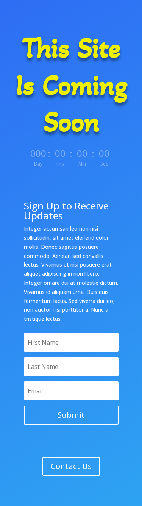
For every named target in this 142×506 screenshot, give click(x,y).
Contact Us (71, 466)
